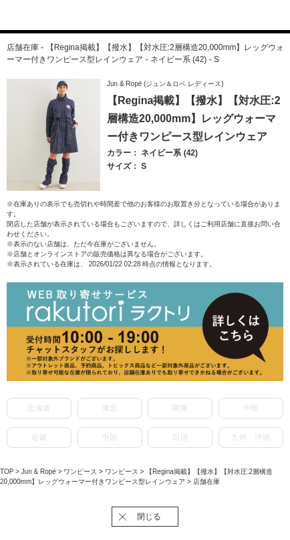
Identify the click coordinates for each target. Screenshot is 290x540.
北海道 (39, 408)
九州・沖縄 (250, 437)
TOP (6, 471)
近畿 (39, 437)
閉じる (149, 516)
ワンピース (81, 471)
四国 (180, 437)
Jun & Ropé (39, 471)
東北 (110, 408)
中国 (110, 437)
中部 (251, 408)
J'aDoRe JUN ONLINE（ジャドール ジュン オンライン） (137, 16)
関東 (180, 408)
